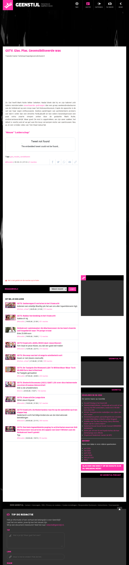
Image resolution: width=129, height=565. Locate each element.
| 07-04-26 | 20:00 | (36, 376)
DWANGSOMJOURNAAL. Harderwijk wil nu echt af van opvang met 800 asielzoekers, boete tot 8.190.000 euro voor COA (103, 407)
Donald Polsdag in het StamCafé (95, 403)
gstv (11, 157)
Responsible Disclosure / (88, 505)
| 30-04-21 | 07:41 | (25, 162)
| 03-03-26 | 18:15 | (36, 438)
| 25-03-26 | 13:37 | (34, 391)
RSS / (44, 505)
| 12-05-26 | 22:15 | (36, 349)
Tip (8, 530)
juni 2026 (87, 448)
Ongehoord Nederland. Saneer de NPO (98, 435)
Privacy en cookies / (54, 505)
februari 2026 (89, 457)
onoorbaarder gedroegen (34, 105)
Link (9, 552)
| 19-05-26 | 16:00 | (36, 336)
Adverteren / (103, 505)
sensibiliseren (25, 157)
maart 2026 (88, 455)
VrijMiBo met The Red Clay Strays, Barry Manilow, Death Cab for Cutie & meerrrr (101, 422)
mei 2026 (87, 451)
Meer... (86, 460)
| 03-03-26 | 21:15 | (36, 421)
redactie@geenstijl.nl (55, 525)
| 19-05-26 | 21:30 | (36, 321)
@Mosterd (20, 349)
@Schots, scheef (23, 309)
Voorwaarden (114, 505)
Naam (9, 563)
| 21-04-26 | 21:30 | (40, 361)
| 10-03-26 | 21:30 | (36, 403)
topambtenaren (67, 306)
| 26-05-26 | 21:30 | (40, 309)
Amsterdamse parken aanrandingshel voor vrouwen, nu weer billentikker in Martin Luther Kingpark (103, 418)
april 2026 (87, 453)
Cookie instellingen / (70, 505)
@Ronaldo (9, 162)
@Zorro (19, 391)
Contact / (28, 505)
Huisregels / (37, 505)
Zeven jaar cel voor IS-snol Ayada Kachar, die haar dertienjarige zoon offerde (101, 431)
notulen (17, 157)
